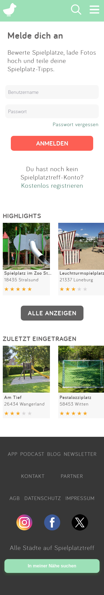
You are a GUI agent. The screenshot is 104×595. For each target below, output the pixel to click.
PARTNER (72, 476)
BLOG (54, 454)
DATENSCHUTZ (42, 498)
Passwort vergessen (76, 124)
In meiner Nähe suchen (52, 566)
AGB (14, 498)
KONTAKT (33, 476)
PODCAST (32, 454)
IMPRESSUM (80, 498)
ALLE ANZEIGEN (52, 313)
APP (12, 454)
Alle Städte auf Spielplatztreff (52, 547)
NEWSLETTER (80, 454)
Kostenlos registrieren (52, 185)
